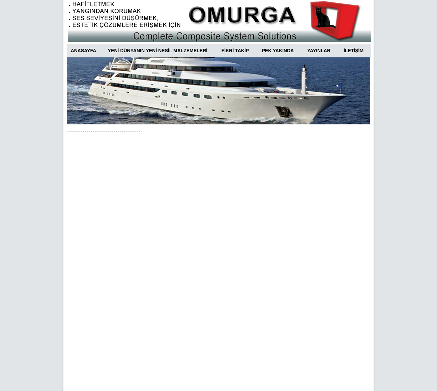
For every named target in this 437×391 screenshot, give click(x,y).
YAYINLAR (318, 50)
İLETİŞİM (353, 50)
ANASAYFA (83, 50)
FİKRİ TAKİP (235, 50)
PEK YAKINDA (278, 50)
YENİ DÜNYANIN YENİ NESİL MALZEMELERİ (157, 50)
